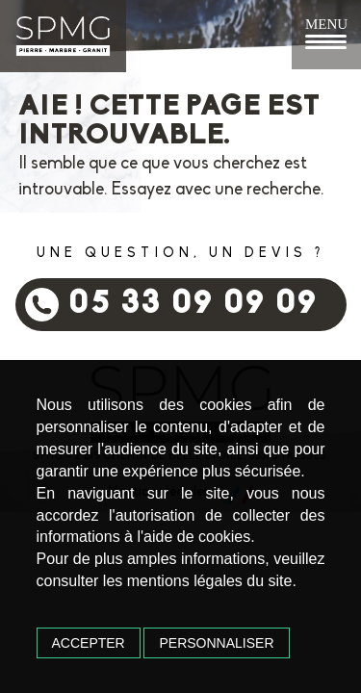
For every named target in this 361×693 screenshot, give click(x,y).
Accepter (88, 643)
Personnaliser (216, 643)
